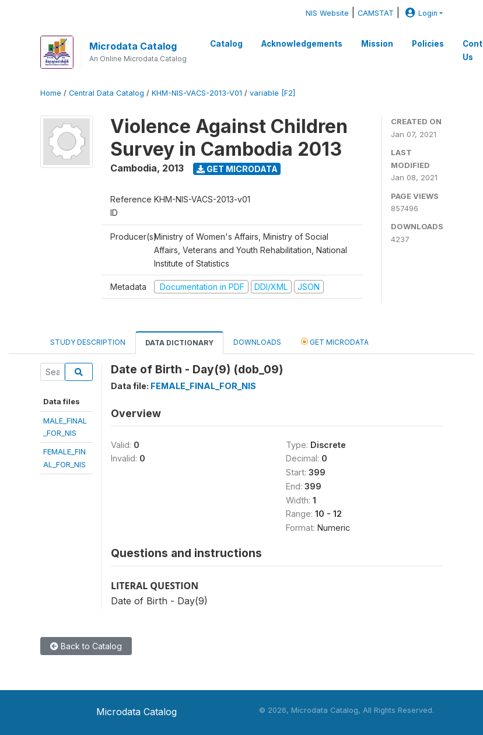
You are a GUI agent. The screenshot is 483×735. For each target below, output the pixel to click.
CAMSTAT (376, 13)
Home (50, 93)
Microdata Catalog (133, 46)
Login (420, 13)
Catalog (226, 43)
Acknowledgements (301, 43)
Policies (428, 43)
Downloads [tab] (257, 342)
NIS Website (327, 13)
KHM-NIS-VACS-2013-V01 (197, 93)
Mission (377, 43)
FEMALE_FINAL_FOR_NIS (203, 386)
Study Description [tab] (87, 342)
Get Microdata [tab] (335, 341)
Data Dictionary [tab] (179, 342)
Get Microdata (237, 169)
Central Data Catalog (106, 93)
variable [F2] (272, 93)
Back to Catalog (86, 646)
